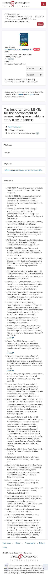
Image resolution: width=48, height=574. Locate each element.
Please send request (26, 94)
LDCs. (40, 170)
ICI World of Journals (12, 14)
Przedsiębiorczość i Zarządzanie (19, 16)
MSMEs (7, 170)
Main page (7, 543)
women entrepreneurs (20, 170)
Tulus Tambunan (14, 127)
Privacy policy (30, 543)
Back (40, 24)
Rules (18, 543)
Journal (10, 338)
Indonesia (33, 170)
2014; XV (39, 16)
